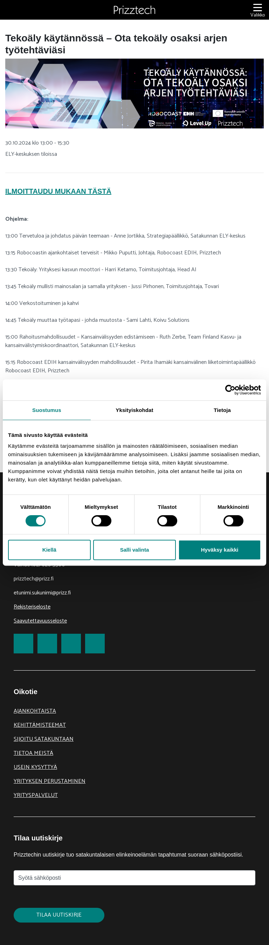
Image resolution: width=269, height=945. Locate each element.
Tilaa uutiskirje (59, 915)
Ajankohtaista (35, 711)
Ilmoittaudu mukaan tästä (58, 191)
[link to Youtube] (95, 643)
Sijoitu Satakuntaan (44, 739)
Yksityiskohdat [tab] (134, 410)
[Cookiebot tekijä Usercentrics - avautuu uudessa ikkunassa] (230, 390)
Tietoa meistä (33, 753)
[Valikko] (257, 10)
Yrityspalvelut (36, 795)
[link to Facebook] (23, 643)
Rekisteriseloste (32, 607)
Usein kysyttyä (35, 767)
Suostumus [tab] (46, 410)
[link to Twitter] (47, 643)
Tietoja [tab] (222, 410)
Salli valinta (134, 550)
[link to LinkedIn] (71, 643)
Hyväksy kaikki (220, 550)
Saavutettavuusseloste (40, 621)
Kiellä (49, 550)
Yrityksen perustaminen (49, 781)
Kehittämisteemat (40, 725)
